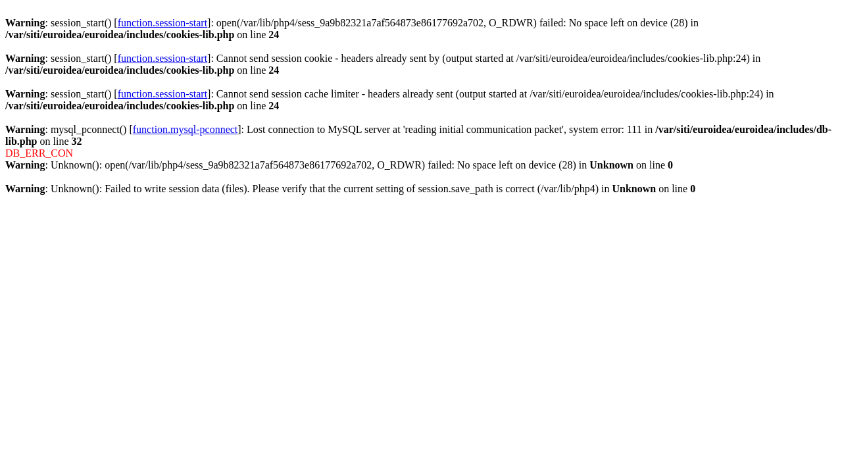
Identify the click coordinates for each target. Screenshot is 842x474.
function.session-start (162, 22)
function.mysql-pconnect (185, 129)
